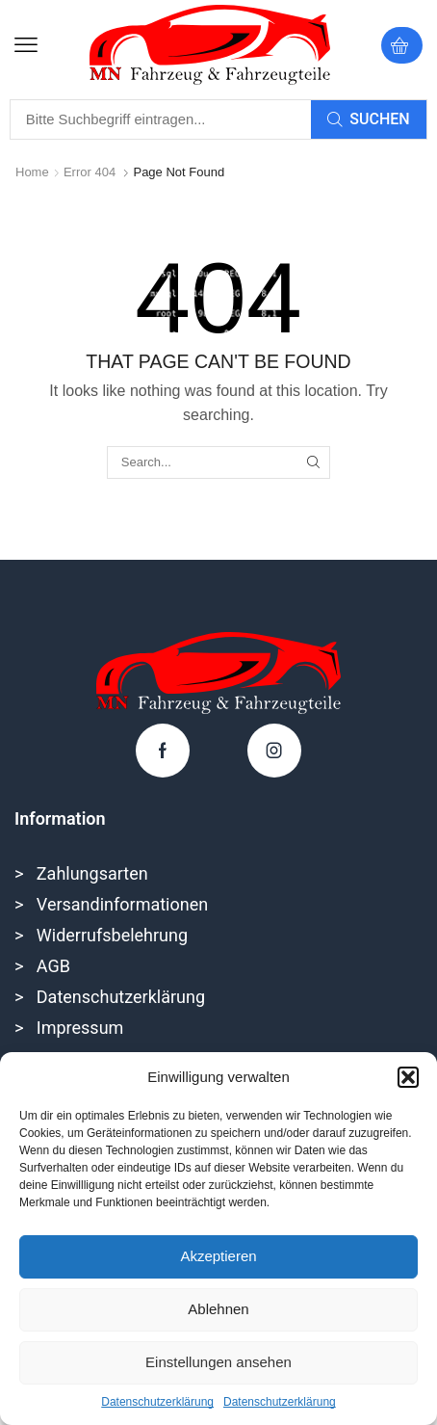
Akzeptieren (218, 1256)
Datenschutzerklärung (157, 1402)
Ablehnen (218, 1309)
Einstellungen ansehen (218, 1362)
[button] (408, 1077)
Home (32, 172)
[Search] (368, 119)
